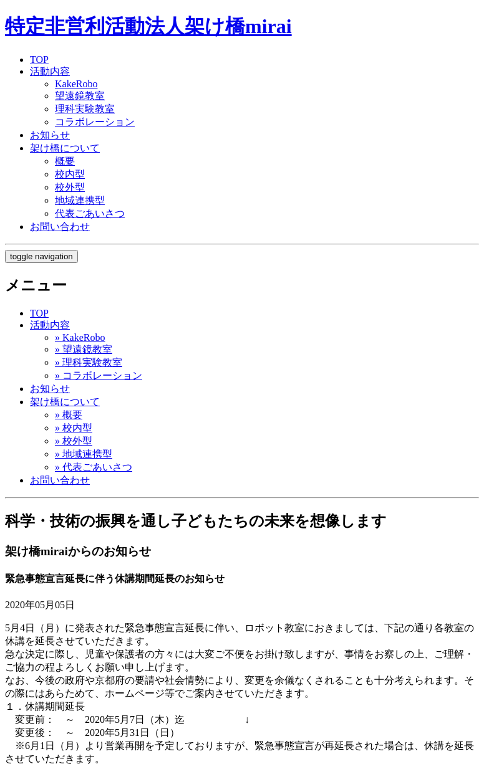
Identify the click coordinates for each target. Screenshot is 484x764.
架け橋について (65, 148)
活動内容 (50, 71)
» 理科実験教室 (88, 362)
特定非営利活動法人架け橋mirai (148, 26)
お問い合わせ (60, 226)
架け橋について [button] (65, 401)
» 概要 (68, 414)
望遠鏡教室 (80, 95)
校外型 (70, 187)
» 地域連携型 (83, 454)
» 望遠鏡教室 (83, 349)
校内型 (70, 174)
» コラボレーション (98, 375)
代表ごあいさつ (90, 213)
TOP (39, 59)
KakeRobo (76, 84)
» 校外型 (73, 441)
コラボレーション (95, 122)
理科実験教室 (85, 108)
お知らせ (50, 135)
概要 (65, 161)
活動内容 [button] (50, 325)
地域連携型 (80, 200)
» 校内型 (73, 428)
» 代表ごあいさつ (93, 467)
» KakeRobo (80, 337)
